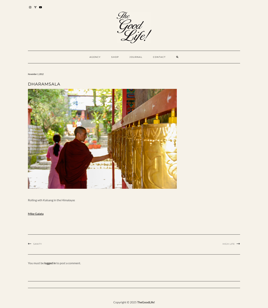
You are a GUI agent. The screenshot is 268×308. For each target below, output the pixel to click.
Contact (159, 57)
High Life (229, 244)
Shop (115, 57)
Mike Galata (36, 213)
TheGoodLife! (146, 302)
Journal (136, 57)
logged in (50, 263)
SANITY (37, 244)
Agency (95, 57)
